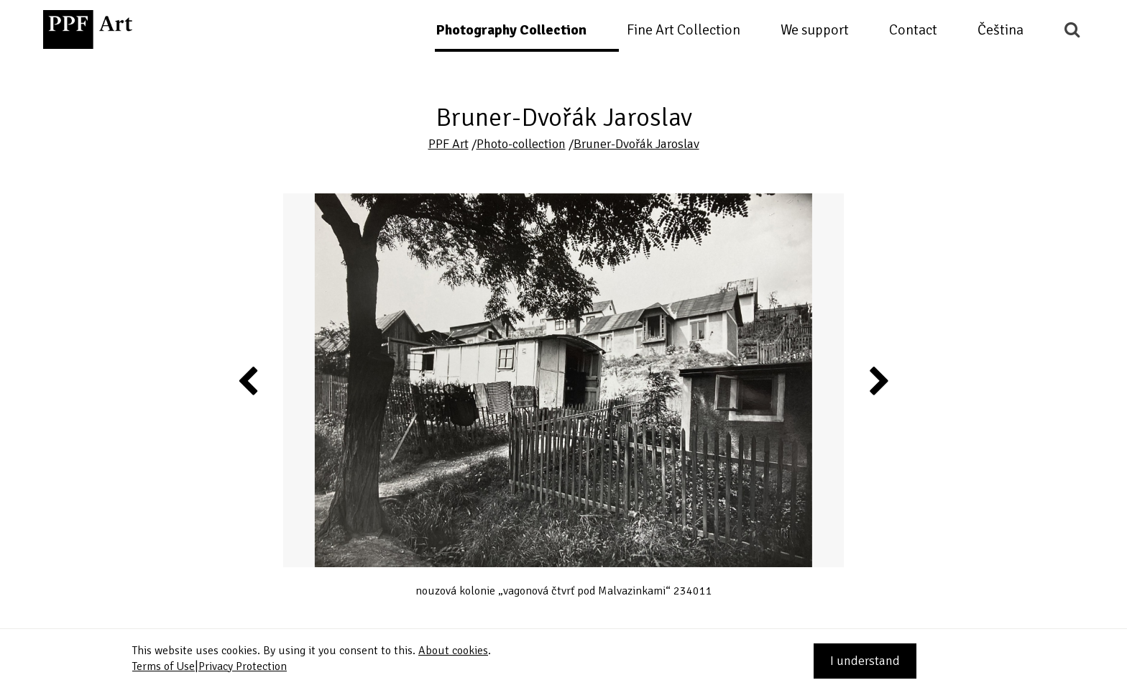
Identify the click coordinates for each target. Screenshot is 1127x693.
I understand (865, 661)
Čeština (1001, 30)
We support (815, 30)
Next (878, 380)
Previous (248, 380)
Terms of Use (163, 666)
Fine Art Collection (683, 30)
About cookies (453, 650)
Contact (913, 30)
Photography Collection (511, 30)
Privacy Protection (242, 666)
